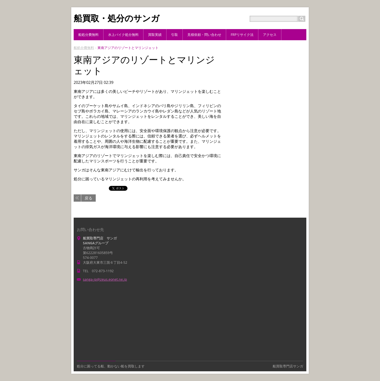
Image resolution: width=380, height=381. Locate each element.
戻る (88, 198)
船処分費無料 (84, 47)
